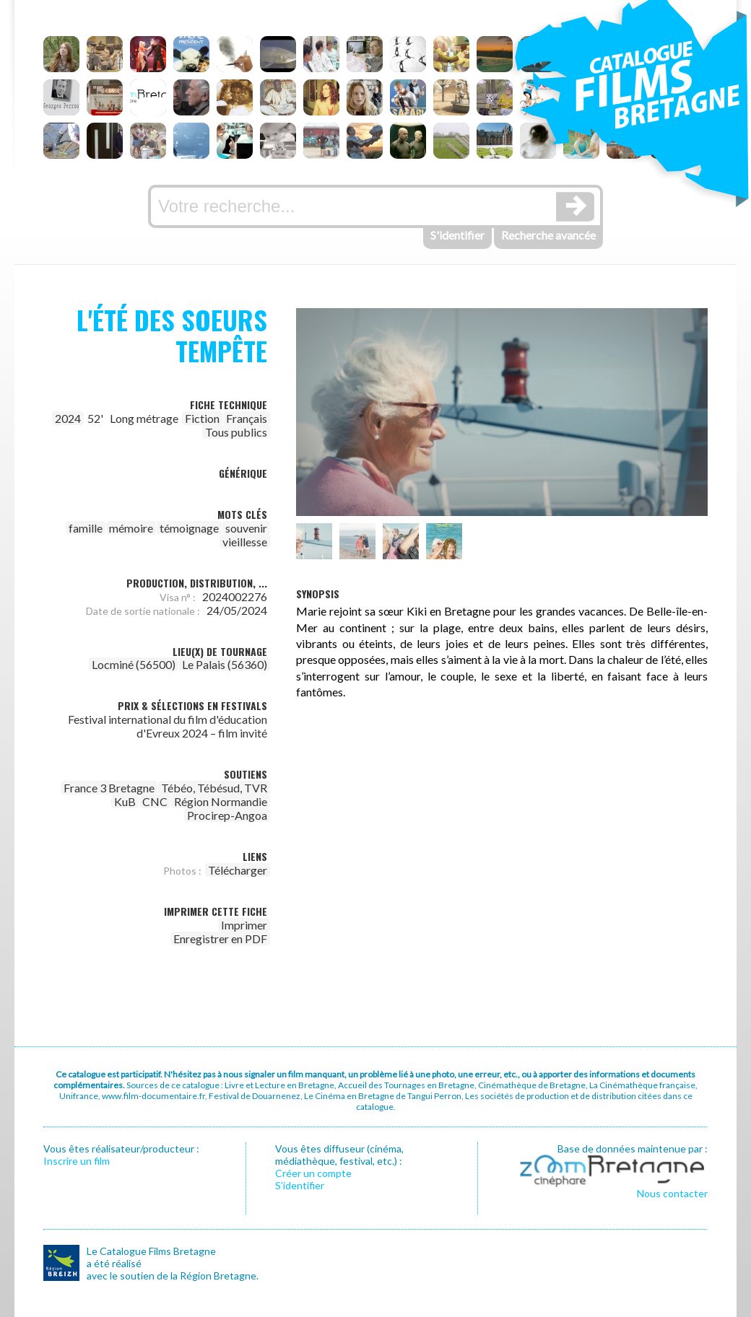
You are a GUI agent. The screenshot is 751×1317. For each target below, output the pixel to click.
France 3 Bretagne (109, 788)
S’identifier (299, 1185)
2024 (68, 418)
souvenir (246, 528)
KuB (125, 801)
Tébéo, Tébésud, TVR (214, 788)
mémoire (131, 528)
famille (86, 528)
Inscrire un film (76, 1161)
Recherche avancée (548, 235)
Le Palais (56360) (224, 664)
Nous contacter (672, 1193)
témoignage (189, 528)
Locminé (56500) (133, 664)
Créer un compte (313, 1173)
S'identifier (457, 235)
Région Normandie (220, 801)
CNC (155, 801)
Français (246, 418)
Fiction (202, 418)
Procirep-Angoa (227, 815)
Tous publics (236, 432)
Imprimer (244, 925)
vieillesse (244, 541)
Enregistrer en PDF (220, 938)
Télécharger (237, 870)
